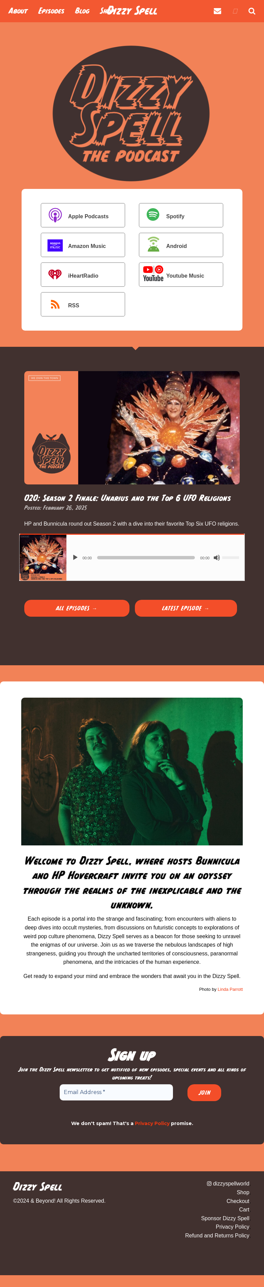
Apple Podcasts (75, 216)
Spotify (162, 216)
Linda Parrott (230, 989)
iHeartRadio (70, 275)
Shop (243, 1192)
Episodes (51, 10)
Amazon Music (74, 245)
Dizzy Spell (132, 11)
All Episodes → (77, 608)
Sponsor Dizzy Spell (225, 1218)
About (18, 10)
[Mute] (216, 557)
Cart (244, 1209)
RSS (60, 305)
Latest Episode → (186, 608)
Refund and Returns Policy (217, 1235)
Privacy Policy (152, 1123)
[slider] (146, 557)
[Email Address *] (116, 1092)
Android (164, 245)
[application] (155, 557)
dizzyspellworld (228, 1183)
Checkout (238, 1201)
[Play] (75, 557)
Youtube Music (172, 275)
